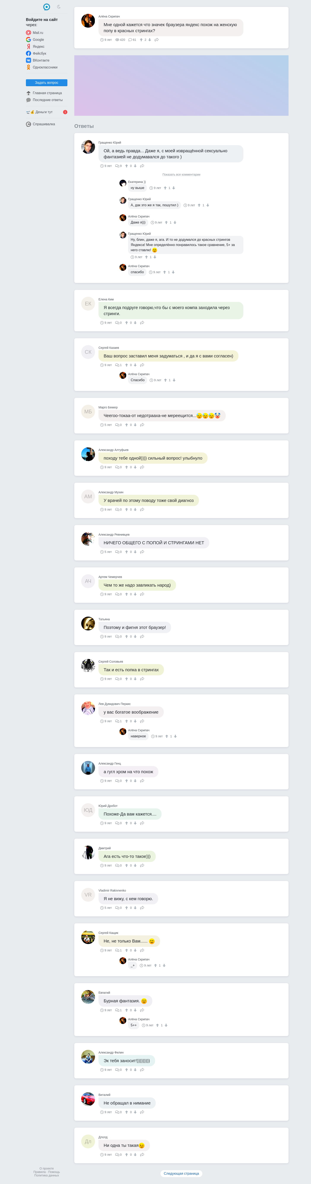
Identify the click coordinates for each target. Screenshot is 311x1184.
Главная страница (44, 93)
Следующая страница (181, 1173)
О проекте (47, 1168)
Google (35, 39)
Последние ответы (44, 100)
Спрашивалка (40, 124)
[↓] (149, 39)
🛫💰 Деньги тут (46, 112)
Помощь (54, 1172)
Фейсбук (36, 53)
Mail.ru (34, 32)
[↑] (142, 39)
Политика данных (46, 1175)
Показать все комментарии (181, 174)
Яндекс (35, 46)
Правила (39, 1172)
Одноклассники (41, 67)
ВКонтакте (37, 60)
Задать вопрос (46, 82)
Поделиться (156, 39)
